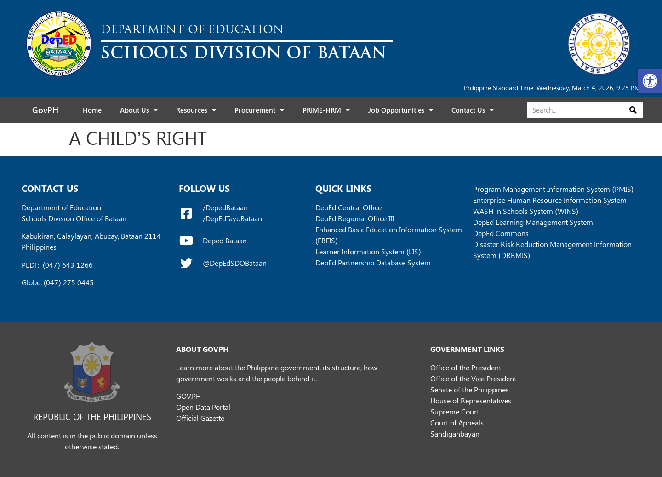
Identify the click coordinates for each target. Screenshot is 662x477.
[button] (650, 81)
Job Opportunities (400, 110)
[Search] (633, 110)
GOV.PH (188, 396)
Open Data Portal (203, 407)
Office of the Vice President (473, 378)
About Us (139, 110)
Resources (196, 110)
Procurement (259, 110)
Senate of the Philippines (469, 389)
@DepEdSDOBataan (235, 263)
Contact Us (472, 110)
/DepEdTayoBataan (232, 218)
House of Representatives (470, 400)
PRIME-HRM (326, 110)
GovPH (45, 109)
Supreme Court (454, 411)
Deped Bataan (225, 240)
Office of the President (465, 367)
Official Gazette (200, 418)
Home (92, 110)
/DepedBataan (225, 207)
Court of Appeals (457, 422)
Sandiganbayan (454, 433)
